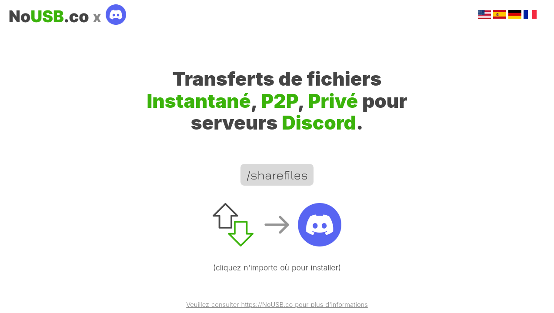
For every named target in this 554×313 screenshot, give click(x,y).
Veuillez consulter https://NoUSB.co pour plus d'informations (277, 305)
